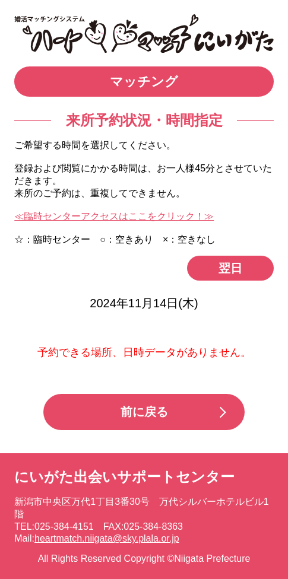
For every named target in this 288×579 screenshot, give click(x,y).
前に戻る (144, 411)
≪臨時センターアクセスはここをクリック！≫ (114, 216)
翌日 (230, 268)
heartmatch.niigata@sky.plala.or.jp (106, 538)
